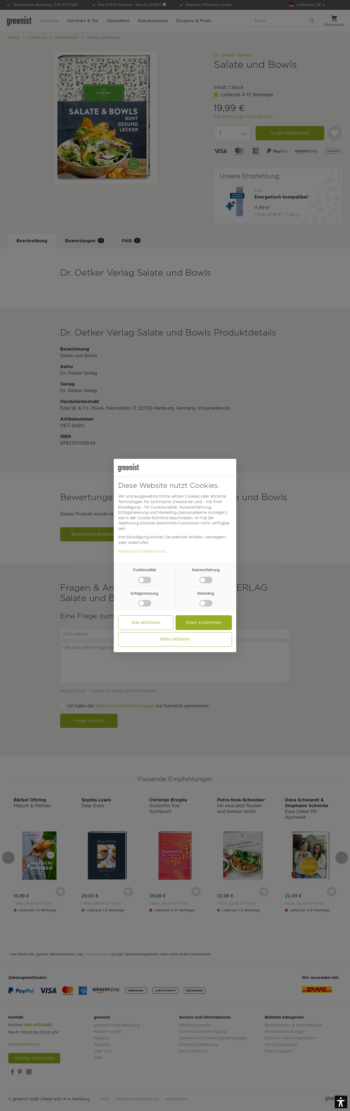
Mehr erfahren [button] (175, 639)
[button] (341, 1102)
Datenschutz (154, 551)
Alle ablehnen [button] (146, 622)
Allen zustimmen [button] (204, 622)
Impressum (128, 551)
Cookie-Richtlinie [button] (153, 518)
